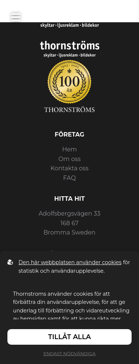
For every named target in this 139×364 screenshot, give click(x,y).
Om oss (69, 159)
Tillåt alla (69, 337)
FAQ (69, 177)
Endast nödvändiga (69, 353)
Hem (69, 149)
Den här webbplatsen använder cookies (70, 262)
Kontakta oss (69, 168)
